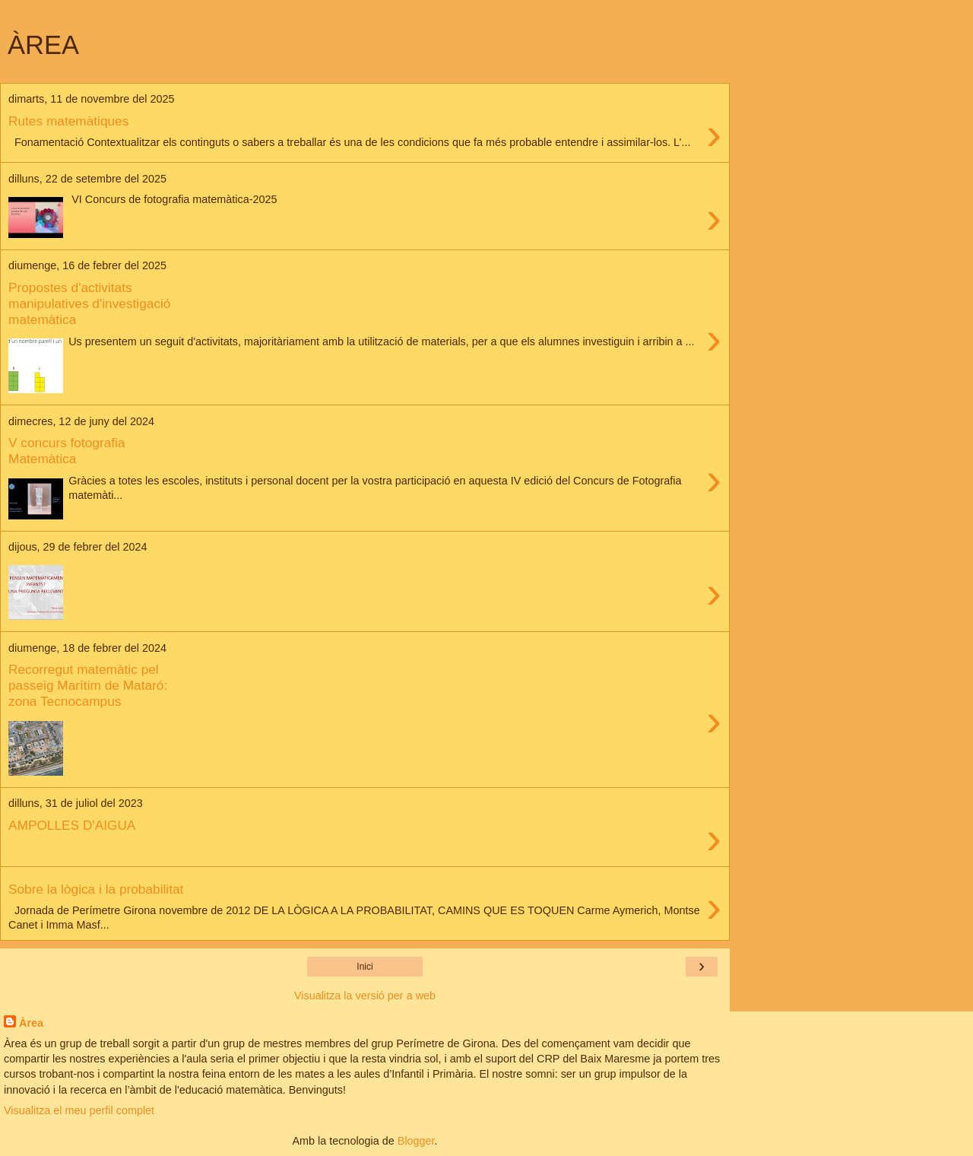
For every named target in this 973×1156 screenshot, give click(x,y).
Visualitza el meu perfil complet (79, 1110)
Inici (364, 966)
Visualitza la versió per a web (365, 995)
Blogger (416, 1141)
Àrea (31, 1023)
